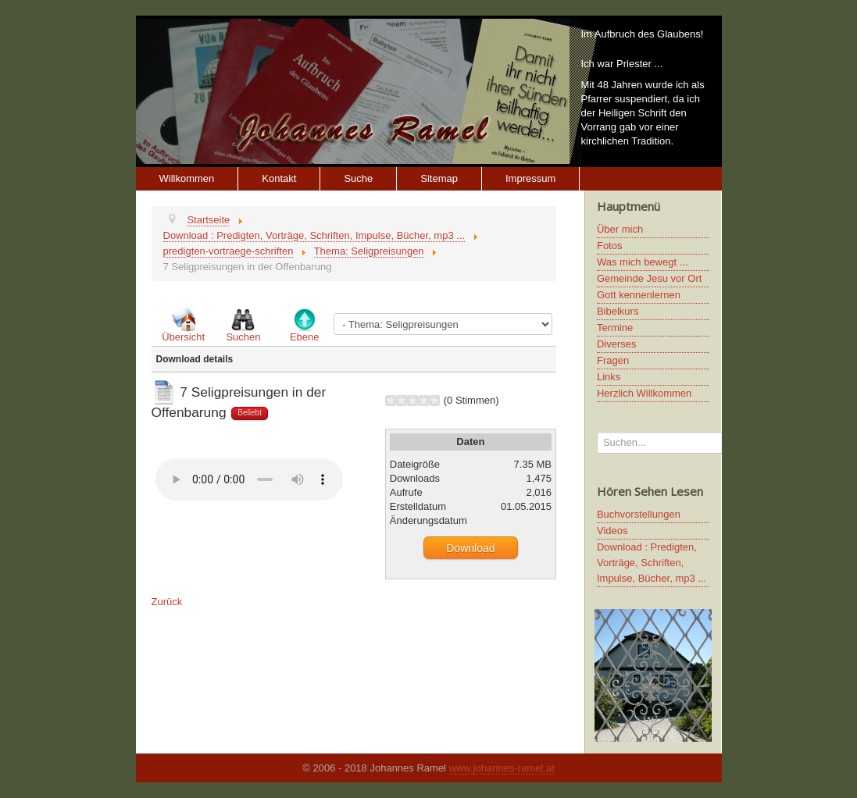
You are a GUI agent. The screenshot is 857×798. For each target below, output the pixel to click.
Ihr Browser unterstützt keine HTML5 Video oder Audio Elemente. (249, 479)
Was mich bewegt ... (642, 262)
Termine (615, 327)
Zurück (167, 601)
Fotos (610, 245)
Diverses (617, 344)
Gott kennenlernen (638, 295)
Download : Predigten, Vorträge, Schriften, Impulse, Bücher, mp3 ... (651, 562)
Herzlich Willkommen (644, 393)
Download (470, 548)
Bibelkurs (617, 311)
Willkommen (187, 178)
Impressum (530, 178)
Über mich (620, 229)
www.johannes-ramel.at (502, 768)
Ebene (305, 337)
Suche (358, 178)
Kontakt (279, 178)
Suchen (243, 337)
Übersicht (183, 337)
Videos (612, 530)
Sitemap (439, 178)
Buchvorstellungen (638, 514)
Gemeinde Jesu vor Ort (649, 278)
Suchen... (597, 432)
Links (608, 377)
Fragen (613, 360)
